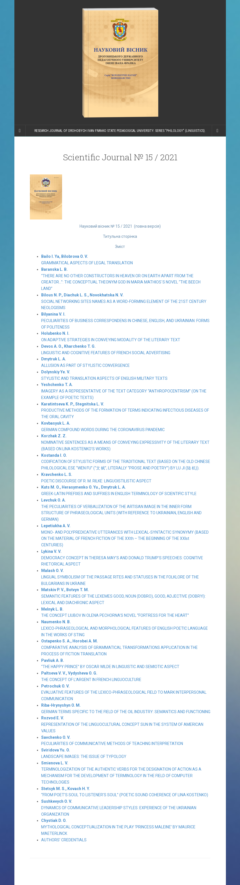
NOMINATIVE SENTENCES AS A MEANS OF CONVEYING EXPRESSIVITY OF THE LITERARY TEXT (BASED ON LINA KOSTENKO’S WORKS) (125, 442)
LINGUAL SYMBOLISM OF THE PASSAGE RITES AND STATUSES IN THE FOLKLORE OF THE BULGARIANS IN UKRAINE (120, 577)
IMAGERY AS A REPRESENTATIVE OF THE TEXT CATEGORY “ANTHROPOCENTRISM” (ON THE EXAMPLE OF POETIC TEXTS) (123, 391)
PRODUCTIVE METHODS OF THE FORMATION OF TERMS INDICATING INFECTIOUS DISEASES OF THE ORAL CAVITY (125, 410)
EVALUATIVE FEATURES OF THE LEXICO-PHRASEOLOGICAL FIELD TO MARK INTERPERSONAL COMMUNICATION (123, 692)
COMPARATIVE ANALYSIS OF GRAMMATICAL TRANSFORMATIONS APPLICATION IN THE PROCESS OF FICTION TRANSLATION (119, 647)
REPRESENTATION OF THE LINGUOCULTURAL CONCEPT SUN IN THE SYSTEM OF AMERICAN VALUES (122, 724)
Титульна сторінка (120, 236)
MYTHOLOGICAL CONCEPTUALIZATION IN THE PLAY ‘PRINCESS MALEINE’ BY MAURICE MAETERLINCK (118, 827)
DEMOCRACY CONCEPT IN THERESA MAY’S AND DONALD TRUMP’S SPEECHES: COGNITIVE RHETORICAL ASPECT (122, 558)
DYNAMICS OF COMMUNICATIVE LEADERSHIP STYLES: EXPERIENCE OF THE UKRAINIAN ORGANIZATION (118, 808)
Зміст (120, 246)
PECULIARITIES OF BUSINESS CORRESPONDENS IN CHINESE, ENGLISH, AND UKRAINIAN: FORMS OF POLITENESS (125, 320)
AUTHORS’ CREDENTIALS (64, 840)
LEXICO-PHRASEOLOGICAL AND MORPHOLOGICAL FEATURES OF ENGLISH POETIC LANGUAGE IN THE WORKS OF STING (124, 628)
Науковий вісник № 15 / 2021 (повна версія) (120, 226)
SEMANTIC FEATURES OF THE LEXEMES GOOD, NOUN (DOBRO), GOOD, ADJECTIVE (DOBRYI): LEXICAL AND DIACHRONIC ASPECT (123, 596)
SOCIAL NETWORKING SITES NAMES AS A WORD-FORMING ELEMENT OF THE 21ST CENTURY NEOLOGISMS (123, 301)
